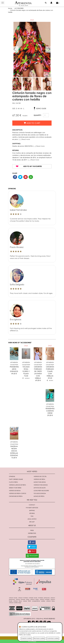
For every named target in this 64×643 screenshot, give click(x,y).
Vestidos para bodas (41, 485)
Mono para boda (40, 482)
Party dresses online (16, 479)
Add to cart (32, 123)
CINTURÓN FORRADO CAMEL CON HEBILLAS (50, 371)
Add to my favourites (32, 166)
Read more (26, 139)
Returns (32, 513)
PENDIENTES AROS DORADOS (14, 369)
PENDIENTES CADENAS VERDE (50, 411)
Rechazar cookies (39, 638)
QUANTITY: (37, 115)
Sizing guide (41, 108)
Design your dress (15, 487)
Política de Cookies (25, 634)
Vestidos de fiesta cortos (17, 493)
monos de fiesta (39, 496)
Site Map (32, 522)
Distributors (32, 533)
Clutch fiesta (13, 482)
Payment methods (32, 507)
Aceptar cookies (26, 638)
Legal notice (32, 519)
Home (10, 8)
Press (32, 530)
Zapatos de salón (40, 487)
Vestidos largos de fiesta (17, 485)
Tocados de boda (40, 493)
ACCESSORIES (19, 8)
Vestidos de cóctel (40, 476)
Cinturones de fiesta (15, 496)
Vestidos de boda (15, 490)
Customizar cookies (53, 638)
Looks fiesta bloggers (41, 490)
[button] (57, 3)
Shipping (32, 510)
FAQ (32, 516)
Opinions (12, 476)
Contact (32, 505)
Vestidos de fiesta (39, 479)
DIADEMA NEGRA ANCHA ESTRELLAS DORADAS (14, 450)
